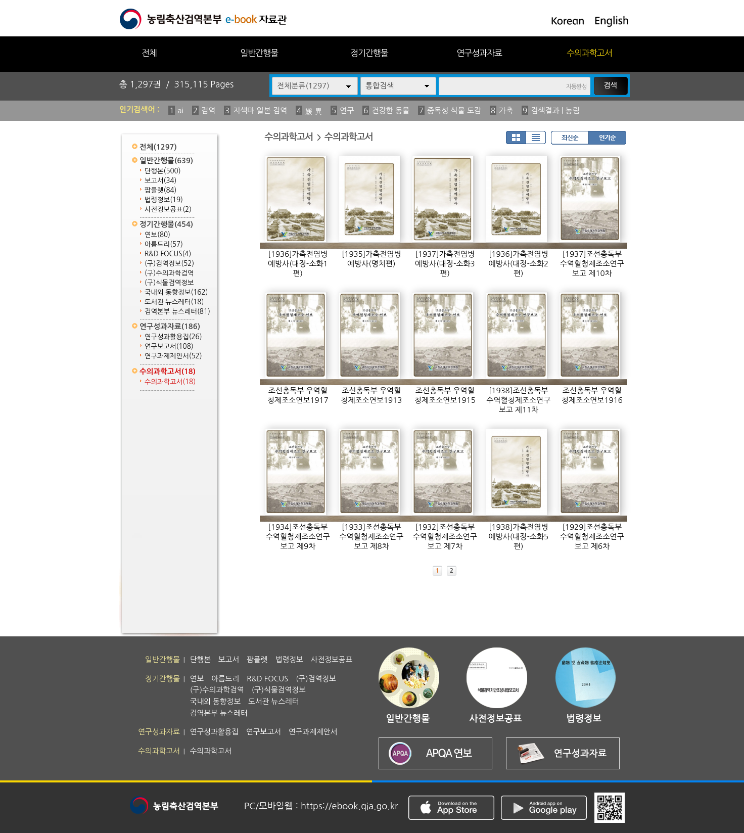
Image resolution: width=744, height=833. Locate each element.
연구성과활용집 (173, 337)
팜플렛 (160, 190)
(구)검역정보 (169, 263)
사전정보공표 (168, 209)
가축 (506, 110)
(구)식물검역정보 (169, 283)
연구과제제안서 (173, 356)
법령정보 (164, 200)
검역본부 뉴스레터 (177, 311)
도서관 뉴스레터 (174, 302)
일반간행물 (259, 53)
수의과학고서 (589, 53)
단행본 (163, 171)
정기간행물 (369, 53)
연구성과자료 (479, 53)
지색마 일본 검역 (260, 110)
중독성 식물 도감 (454, 110)
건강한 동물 (390, 110)
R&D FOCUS (168, 254)
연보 (157, 235)
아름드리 (164, 244)
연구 (347, 110)
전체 (149, 53)
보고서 (160, 180)
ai (180, 110)
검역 (208, 110)
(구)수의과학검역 (169, 273)
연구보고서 (169, 346)
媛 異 (313, 111)
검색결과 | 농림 (555, 110)
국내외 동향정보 (176, 292)
